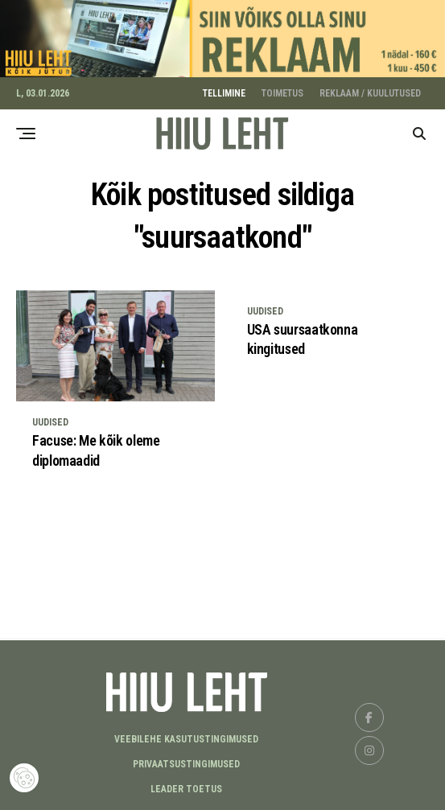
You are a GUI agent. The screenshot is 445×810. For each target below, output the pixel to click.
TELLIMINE (224, 91)
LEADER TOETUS (186, 786)
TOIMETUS (282, 91)
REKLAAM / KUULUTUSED (370, 91)
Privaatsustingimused (186, 761)
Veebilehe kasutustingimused (186, 736)
